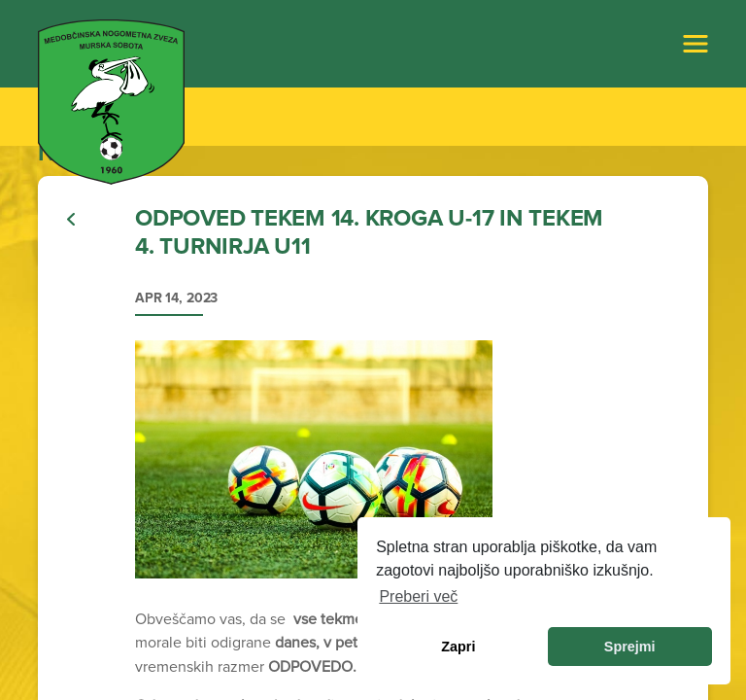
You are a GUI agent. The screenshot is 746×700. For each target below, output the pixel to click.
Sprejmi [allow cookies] (630, 646)
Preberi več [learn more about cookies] (418, 596)
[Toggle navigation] (695, 43)
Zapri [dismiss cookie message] (458, 646)
